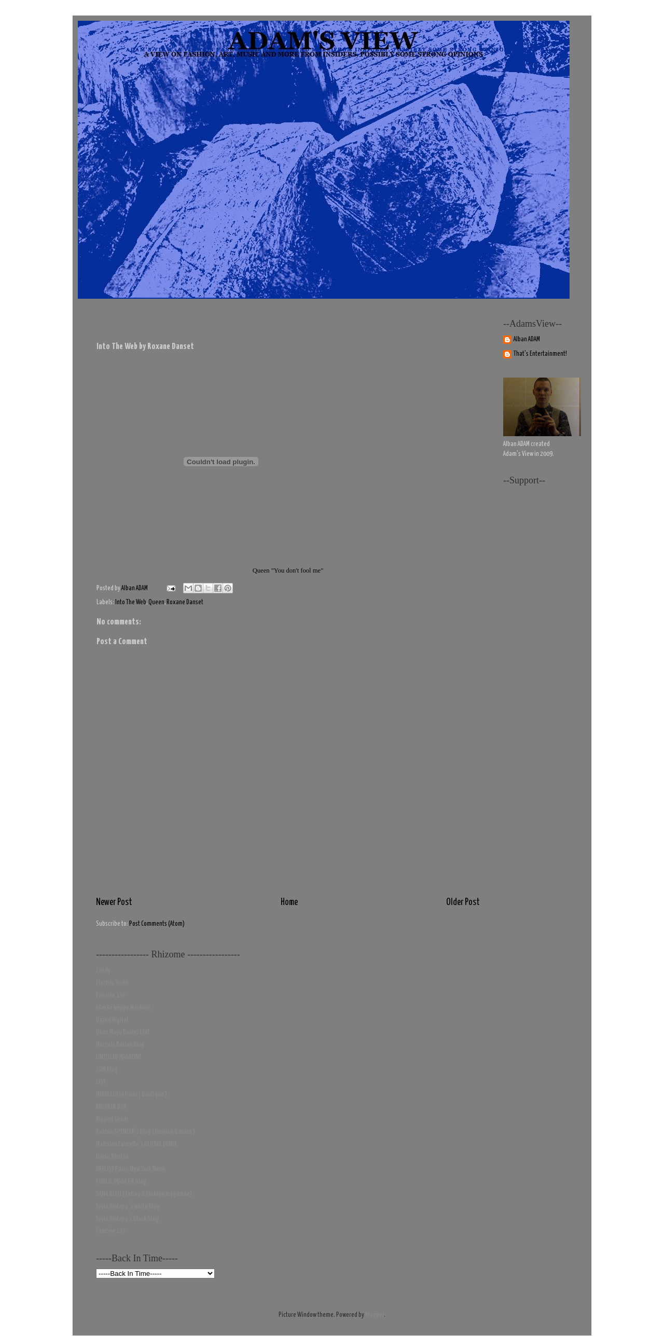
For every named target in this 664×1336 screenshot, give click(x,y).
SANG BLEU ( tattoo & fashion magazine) (144, 1194)
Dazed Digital (112, 1020)
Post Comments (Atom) (157, 924)
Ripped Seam (112, 1119)
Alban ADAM (527, 339)
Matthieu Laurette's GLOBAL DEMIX (136, 1144)
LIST (101, 1082)
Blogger (374, 1315)
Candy (103, 970)
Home (289, 902)
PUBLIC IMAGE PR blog (121, 1181)
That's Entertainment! (540, 354)
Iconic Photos (112, 1156)
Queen (156, 602)
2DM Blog (107, 1069)
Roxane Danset (185, 602)
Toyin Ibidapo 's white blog (128, 1206)
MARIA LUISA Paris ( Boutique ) (131, 1094)
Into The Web (130, 602)
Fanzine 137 (111, 995)
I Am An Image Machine (123, 1008)
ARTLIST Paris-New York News (130, 1169)
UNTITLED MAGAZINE (119, 1057)
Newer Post (114, 902)
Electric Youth (112, 983)
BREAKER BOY (111, 1107)
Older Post (463, 902)
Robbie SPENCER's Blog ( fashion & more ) (145, 1132)
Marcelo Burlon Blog (120, 1044)
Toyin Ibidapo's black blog (127, 1219)
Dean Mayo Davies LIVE (123, 1032)
